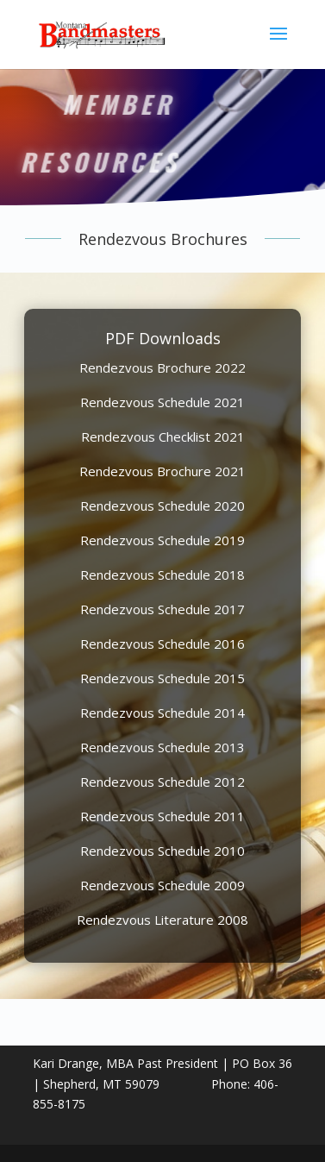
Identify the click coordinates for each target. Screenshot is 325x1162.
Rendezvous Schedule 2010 (162, 850)
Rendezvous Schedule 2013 (162, 747)
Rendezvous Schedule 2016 (162, 643)
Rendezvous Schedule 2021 (162, 402)
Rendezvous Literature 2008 (162, 919)
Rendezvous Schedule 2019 (162, 540)
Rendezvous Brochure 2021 (162, 471)
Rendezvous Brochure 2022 (162, 367)
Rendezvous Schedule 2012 (162, 781)
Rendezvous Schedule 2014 (162, 712)
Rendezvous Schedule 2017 (162, 609)
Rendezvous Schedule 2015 (162, 678)
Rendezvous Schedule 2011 (162, 816)
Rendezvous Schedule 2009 (162, 885)
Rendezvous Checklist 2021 (163, 436)
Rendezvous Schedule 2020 (162, 505)
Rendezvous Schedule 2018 (162, 574)
